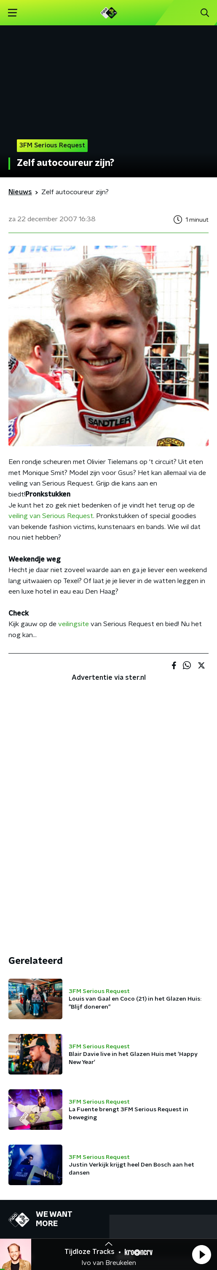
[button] (201, 1254)
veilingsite (73, 624)
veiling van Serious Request (50, 516)
